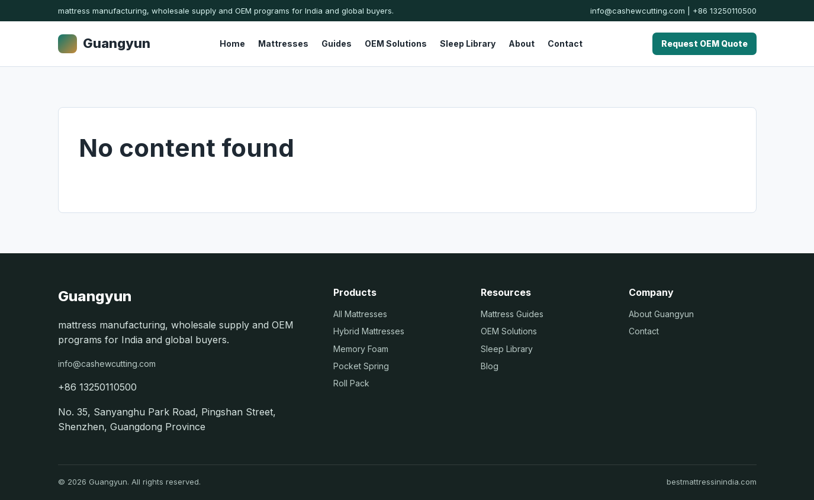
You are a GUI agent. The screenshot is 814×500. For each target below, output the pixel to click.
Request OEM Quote (704, 43)
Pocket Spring (361, 366)
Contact (565, 43)
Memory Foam (360, 349)
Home (232, 43)
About (522, 43)
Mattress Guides (512, 314)
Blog (489, 366)
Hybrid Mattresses (368, 331)
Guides (336, 43)
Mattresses (283, 43)
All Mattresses (360, 314)
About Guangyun (661, 314)
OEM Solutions (396, 43)
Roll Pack (351, 383)
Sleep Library (468, 43)
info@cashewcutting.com (637, 10)
